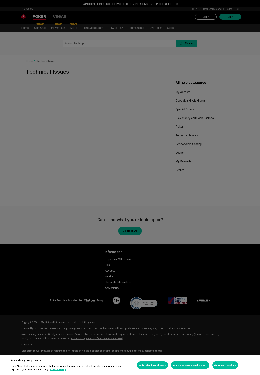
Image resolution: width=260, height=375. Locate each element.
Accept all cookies (225, 365)
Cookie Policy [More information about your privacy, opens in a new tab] (58, 369)
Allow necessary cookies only (190, 365)
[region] (130, 365)
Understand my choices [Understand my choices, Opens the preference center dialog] (152, 365)
